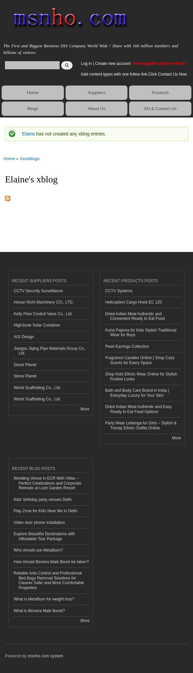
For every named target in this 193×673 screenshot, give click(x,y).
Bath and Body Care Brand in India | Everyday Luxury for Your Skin (137, 392)
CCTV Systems (118, 291)
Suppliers (96, 92)
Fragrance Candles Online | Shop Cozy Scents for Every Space (139, 360)
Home (33, 92)
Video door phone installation (39, 522)
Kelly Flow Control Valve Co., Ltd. (43, 314)
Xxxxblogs (29, 158)
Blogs (32, 108)
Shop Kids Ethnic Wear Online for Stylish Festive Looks (141, 376)
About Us (96, 108)
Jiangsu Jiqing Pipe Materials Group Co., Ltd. (50, 350)
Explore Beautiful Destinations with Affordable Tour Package (44, 536)
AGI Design (24, 337)
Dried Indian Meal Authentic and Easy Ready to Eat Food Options (138, 409)
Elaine (28, 133)
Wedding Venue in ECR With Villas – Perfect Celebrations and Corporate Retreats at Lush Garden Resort (48, 483)
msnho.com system (45, 656)
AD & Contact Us (160, 108)
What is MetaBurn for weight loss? (44, 599)
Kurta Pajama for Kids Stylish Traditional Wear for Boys (140, 332)
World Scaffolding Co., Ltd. (37, 387)
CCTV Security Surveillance (38, 291)
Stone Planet (25, 364)
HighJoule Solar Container (37, 325)
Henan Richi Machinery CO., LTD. (44, 302)
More (85, 409)
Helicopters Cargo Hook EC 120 (133, 302)
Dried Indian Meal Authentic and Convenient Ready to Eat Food (135, 316)
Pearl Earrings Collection (127, 346)
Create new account (113, 63)
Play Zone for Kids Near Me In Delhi (45, 511)
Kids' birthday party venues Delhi (43, 499)
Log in (86, 63)
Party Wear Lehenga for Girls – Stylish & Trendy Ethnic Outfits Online (141, 425)
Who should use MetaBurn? (38, 550)
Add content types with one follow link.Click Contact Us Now (134, 74)
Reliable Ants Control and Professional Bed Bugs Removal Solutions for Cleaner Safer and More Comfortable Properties (49, 580)
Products (160, 92)
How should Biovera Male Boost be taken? (51, 562)
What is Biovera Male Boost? (39, 610)
